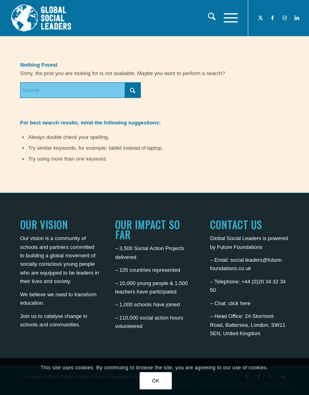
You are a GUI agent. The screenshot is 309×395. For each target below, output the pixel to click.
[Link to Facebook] (273, 18)
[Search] (208, 18)
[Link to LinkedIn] (297, 18)
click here (240, 303)
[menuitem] (208, 18)
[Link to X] (261, 18)
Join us (28, 316)
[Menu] (227, 18)
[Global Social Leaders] (42, 18)
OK (156, 381)
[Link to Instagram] (285, 18)
